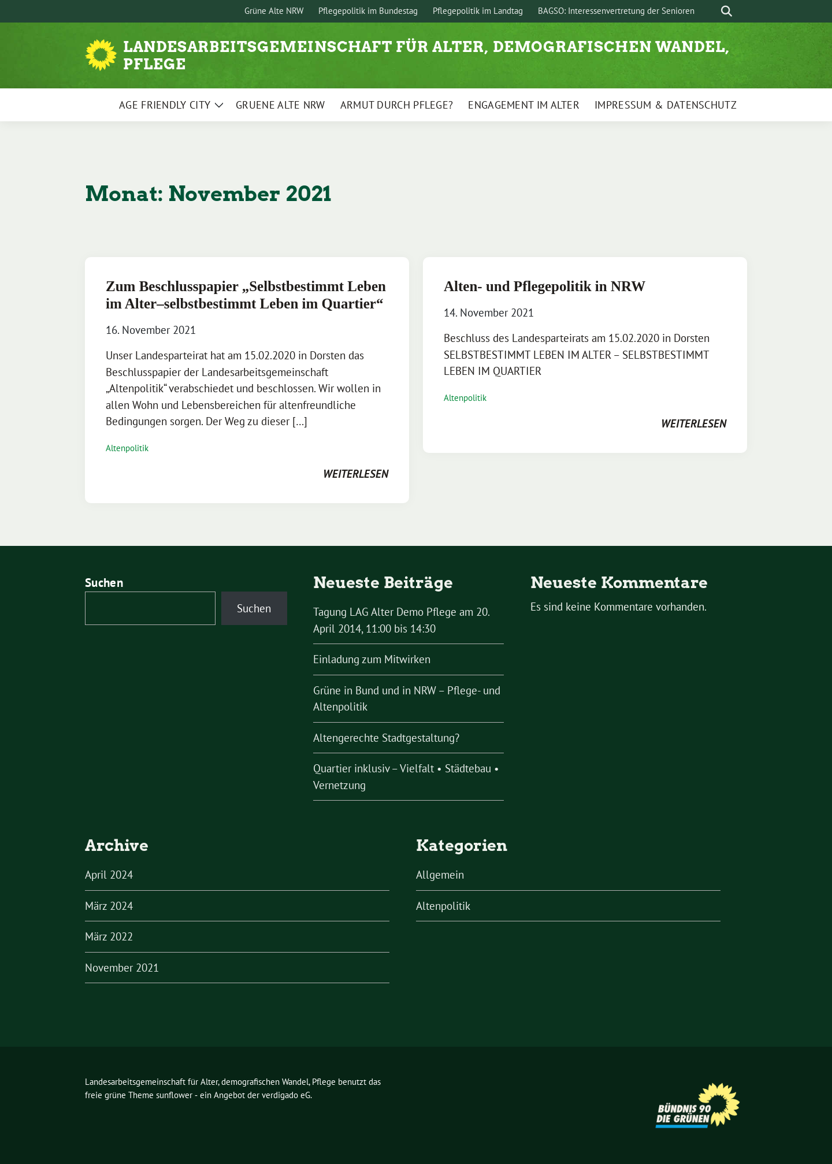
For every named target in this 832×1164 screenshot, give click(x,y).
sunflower (174, 1094)
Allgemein (440, 875)
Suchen (104, 582)
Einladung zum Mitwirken (371, 659)
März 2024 (109, 906)
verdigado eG (286, 1094)
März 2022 (109, 936)
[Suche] (710, 11)
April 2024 (109, 875)
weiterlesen (355, 474)
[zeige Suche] (726, 11)
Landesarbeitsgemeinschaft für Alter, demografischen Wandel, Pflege (426, 55)
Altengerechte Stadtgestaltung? (386, 738)
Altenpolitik (127, 447)
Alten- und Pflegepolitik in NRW (544, 286)
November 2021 (122, 968)
